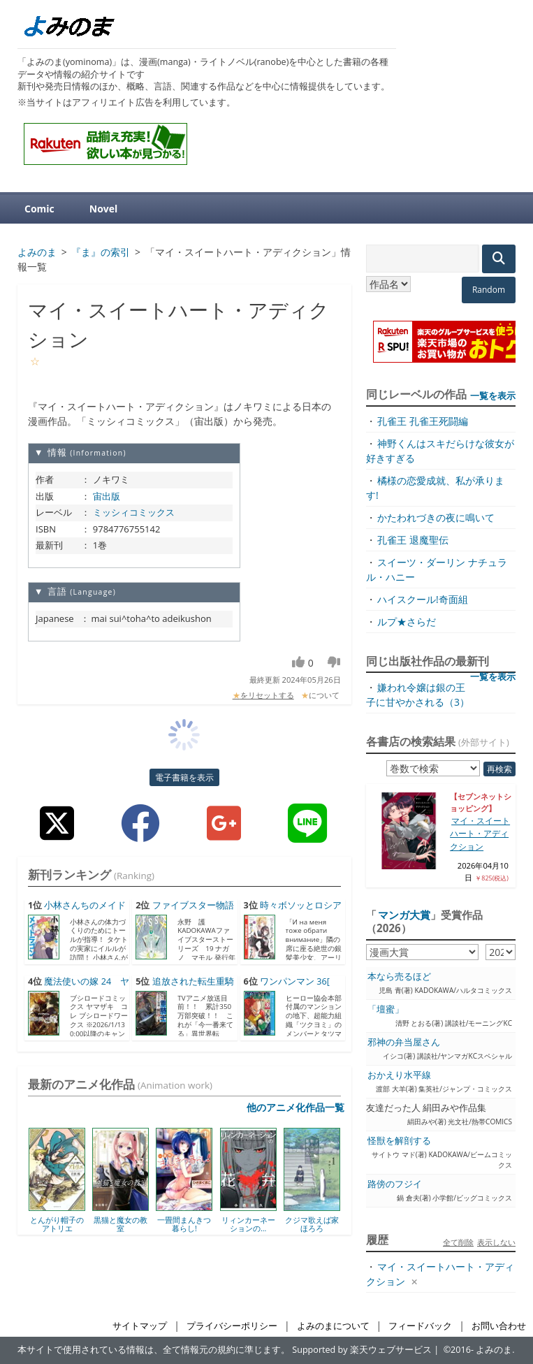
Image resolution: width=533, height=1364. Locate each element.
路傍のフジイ (394, 1184)
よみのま (494, 1350)
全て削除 (458, 1242)
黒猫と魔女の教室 (120, 1223)
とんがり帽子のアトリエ (57, 1223)
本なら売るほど (399, 976)
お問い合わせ (499, 1326)
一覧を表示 (493, 395)
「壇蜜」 (385, 1009)
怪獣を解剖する (399, 1141)
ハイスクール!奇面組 (422, 599)
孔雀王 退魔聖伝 (412, 539)
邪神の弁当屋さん (403, 1042)
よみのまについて (333, 1326)
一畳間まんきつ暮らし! (184, 1223)
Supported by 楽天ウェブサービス (362, 1350)
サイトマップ (139, 1326)
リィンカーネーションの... (248, 1223)
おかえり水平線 (399, 1075)
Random (488, 290)
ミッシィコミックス (134, 512)
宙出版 (106, 496)
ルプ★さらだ (406, 621)
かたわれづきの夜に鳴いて (436, 517)
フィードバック (420, 1326)
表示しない (496, 1242)
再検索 (499, 769)
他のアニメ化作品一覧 (295, 1107)
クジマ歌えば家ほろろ (312, 1223)
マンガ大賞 (404, 915)
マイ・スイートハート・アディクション (480, 833)
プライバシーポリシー (232, 1326)
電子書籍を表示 (184, 777)
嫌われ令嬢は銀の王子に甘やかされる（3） (417, 695)
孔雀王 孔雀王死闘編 (422, 421)
